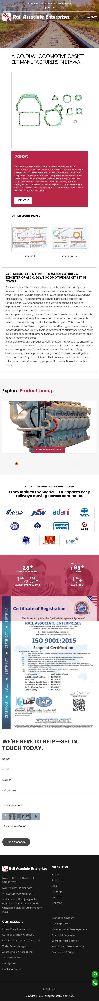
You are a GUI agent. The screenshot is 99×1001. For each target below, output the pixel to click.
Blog (54, 886)
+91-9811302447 (37, 3)
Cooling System (61, 923)
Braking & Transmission (65, 940)
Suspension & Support (65, 952)
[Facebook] (45, 7)
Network (57, 897)
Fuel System (9, 963)
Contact (57, 903)
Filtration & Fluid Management (69, 929)
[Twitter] (49, 7)
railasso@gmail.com (59, 3)
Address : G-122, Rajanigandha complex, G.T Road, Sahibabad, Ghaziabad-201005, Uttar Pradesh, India (22, 906)
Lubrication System (63, 918)
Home (55, 874)
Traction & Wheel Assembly (68, 946)
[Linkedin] (53, 7)
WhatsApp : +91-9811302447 (18, 893)
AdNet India (49, 989)
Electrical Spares (12, 969)
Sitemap (57, 891)
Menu (91, 17)
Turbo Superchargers (15, 946)
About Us (57, 880)
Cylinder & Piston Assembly (18, 935)
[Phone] (95, 982)
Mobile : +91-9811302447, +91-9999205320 (19, 880)
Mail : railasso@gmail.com (17, 888)
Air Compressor (11, 957)
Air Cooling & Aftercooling (17, 952)
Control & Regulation (64, 935)
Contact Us (23, 200)
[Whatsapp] (95, 974)
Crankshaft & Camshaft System (21, 940)
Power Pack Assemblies (49, 449)
